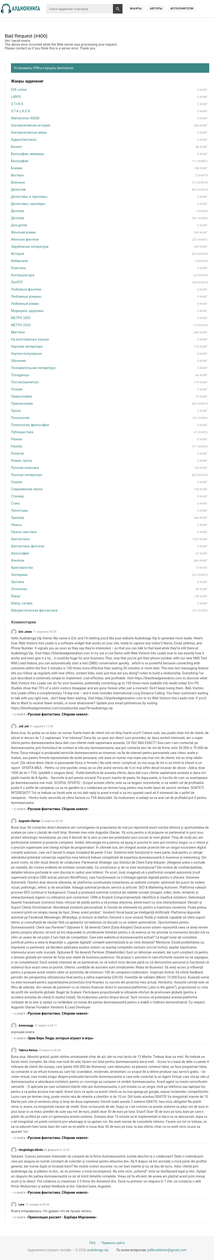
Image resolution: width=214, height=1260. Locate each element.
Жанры (136, 8)
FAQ (92, 1243)
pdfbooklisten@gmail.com (167, 1250)
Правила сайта (113, 1243)
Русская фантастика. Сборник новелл (57, 714)
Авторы (156, 8)
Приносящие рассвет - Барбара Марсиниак (62, 1217)
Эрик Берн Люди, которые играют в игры (60, 1038)
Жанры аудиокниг (27, 81)
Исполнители (182, 8)
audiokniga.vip (97, 1250)
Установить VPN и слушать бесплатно (43, 68)
